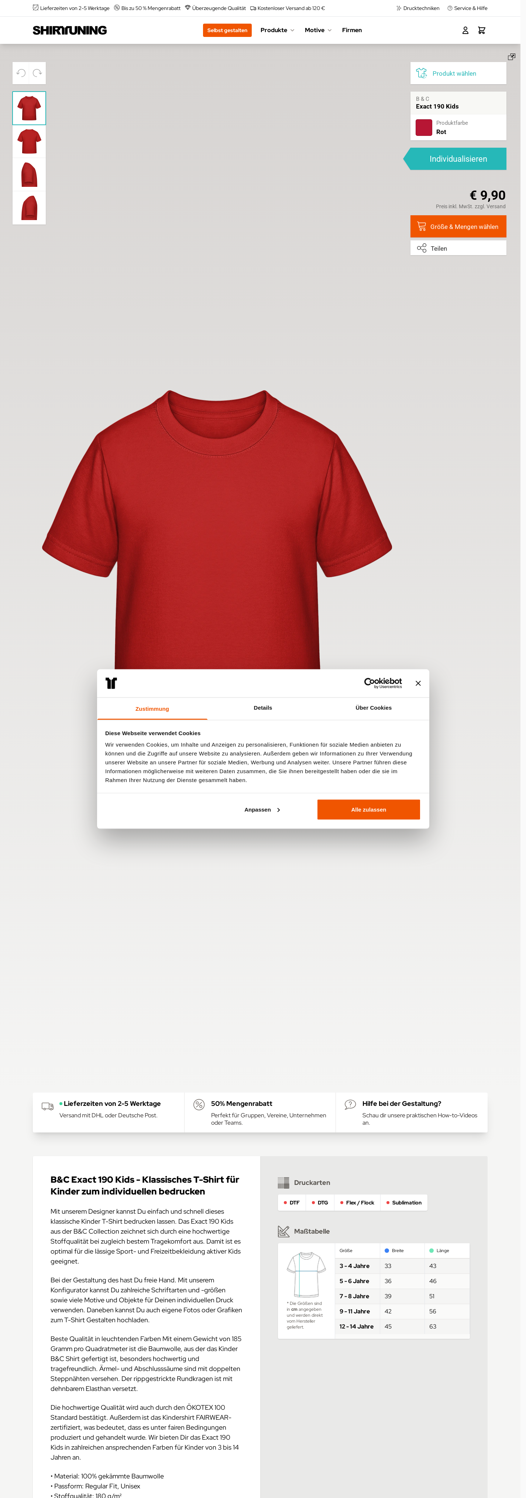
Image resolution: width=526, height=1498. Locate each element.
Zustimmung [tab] (152, 709)
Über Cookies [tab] (374, 708)
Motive (319, 30)
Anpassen (262, 809)
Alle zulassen (368, 809)
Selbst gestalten (227, 30)
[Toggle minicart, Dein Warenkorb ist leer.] (481, 30)
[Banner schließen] (418, 683)
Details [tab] (263, 708)
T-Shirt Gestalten (90, 1320)
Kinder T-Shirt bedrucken (118, 1221)
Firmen (352, 30)
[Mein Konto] (465, 30)
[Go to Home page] (70, 30)
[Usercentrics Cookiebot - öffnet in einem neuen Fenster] (369, 683)
